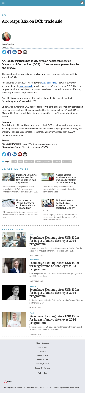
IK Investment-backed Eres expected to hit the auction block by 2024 (60, 205)
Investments (34, 260)
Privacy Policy (42, 364)
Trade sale (67, 162)
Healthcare (29, 162)
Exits (4, 15)
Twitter (39, 373)
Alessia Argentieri (8, 44)
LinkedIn (45, 373)
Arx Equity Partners (43, 162)
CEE (20, 162)
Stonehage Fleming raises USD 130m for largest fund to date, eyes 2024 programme (54, 241)
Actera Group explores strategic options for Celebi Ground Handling (66, 178)
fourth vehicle (26, 86)
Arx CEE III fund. (49, 82)
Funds (32, 313)
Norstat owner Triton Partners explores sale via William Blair (25, 204)
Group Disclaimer (42, 368)
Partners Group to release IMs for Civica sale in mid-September (26, 178)
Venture (33, 286)
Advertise (43, 347)
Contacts (42, 351)
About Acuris (42, 355)
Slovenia (57, 162)
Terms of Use (42, 359)
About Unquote (42, 343)
